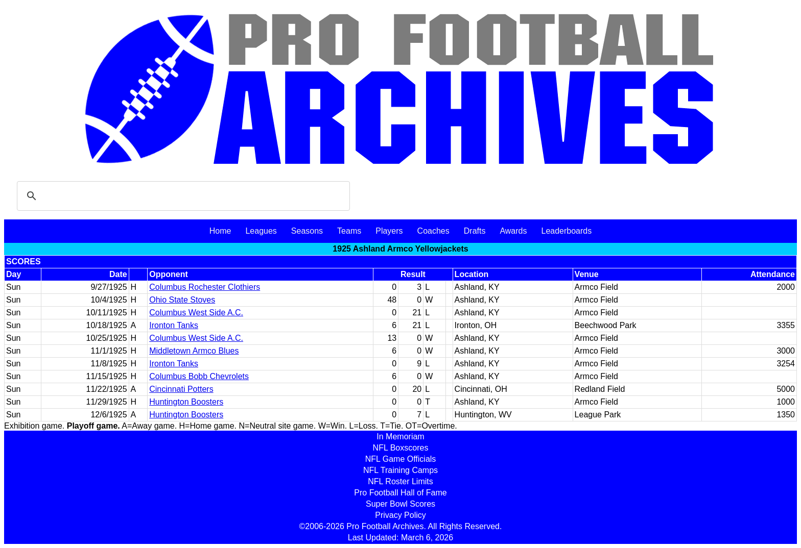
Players (389, 231)
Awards (513, 231)
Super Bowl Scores (400, 504)
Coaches (433, 231)
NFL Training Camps (400, 470)
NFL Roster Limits (400, 481)
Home (220, 231)
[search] (182, 196)
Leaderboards (566, 231)
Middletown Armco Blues (194, 350)
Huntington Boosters (186, 401)
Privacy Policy (400, 515)
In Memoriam (400, 436)
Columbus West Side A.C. (196, 312)
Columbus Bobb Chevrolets (199, 376)
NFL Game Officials (400, 459)
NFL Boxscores (401, 447)
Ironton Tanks (173, 325)
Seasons (307, 231)
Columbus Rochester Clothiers (204, 287)
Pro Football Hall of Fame (400, 492)
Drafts (475, 231)
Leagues (260, 231)
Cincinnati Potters (181, 389)
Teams (349, 231)
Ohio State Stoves (182, 299)
